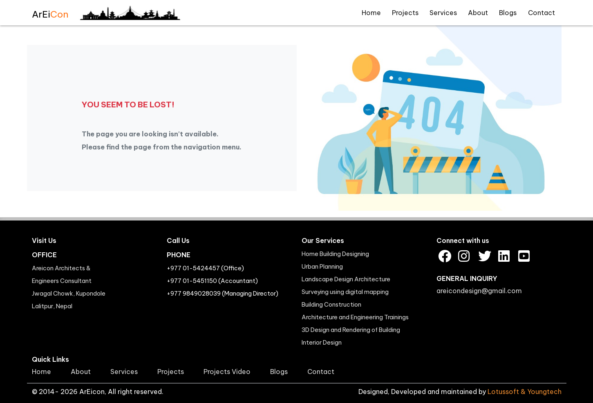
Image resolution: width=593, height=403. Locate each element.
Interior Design (322, 342)
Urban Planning (322, 266)
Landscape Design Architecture (346, 279)
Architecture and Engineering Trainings (355, 317)
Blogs (508, 13)
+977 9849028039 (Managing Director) (222, 293)
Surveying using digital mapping (345, 292)
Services (443, 13)
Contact (541, 13)
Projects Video (227, 371)
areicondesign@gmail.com (479, 291)
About (478, 13)
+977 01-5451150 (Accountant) (212, 281)
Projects (405, 13)
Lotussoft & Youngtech (525, 391)
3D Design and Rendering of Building (351, 330)
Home (371, 13)
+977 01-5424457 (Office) (205, 268)
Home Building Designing (335, 254)
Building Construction (331, 304)
